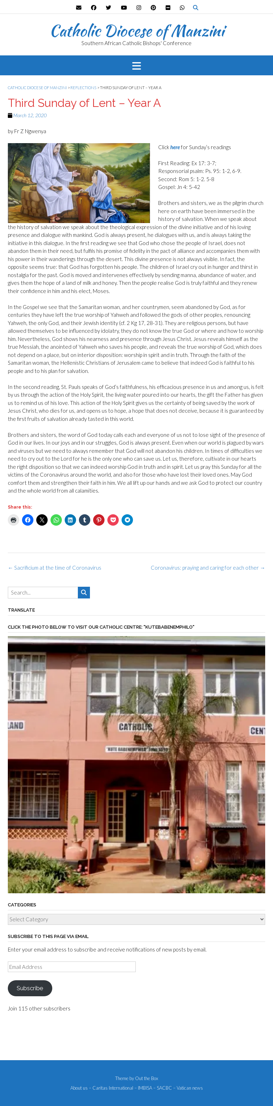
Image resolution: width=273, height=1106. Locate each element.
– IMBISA (143, 1088)
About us (79, 1088)
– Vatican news (188, 1088)
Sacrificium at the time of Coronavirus (54, 567)
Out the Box (146, 1078)
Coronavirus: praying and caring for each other (208, 567)
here (175, 147)
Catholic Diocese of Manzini (136, 30)
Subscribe (30, 988)
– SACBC (162, 1088)
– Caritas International (111, 1088)
